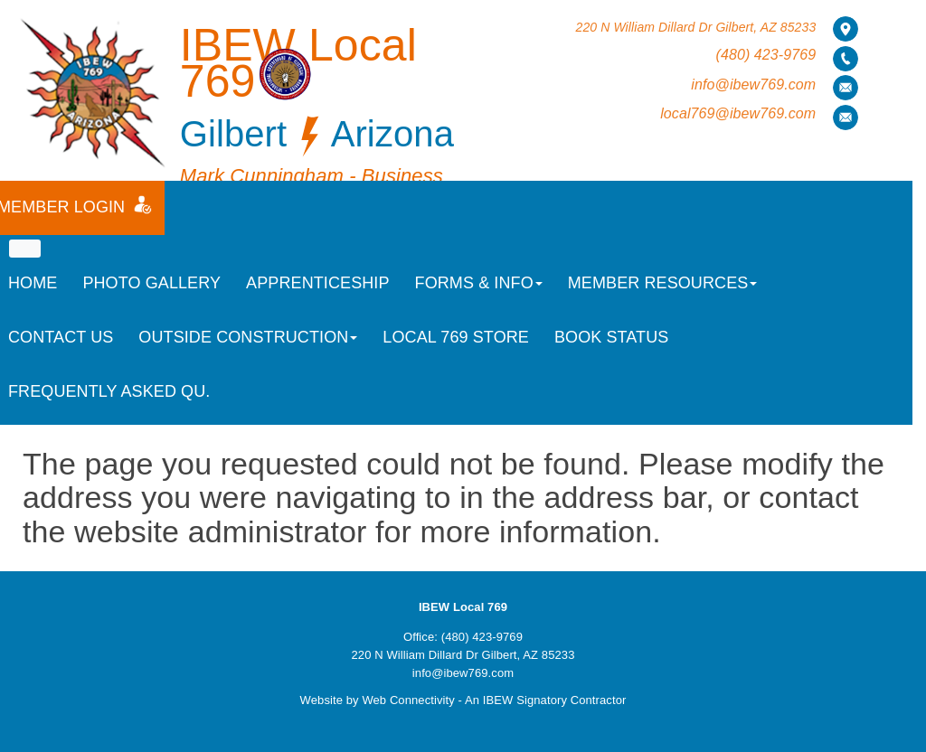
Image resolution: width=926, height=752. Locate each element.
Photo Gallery (151, 283)
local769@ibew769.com (738, 113)
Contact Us (60, 337)
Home (32, 283)
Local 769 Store (456, 337)
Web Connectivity (408, 700)
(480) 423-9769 (765, 54)
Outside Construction (247, 337)
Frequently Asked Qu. (109, 391)
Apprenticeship (317, 283)
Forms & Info (479, 283)
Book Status (611, 337)
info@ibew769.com (753, 84)
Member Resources (663, 283)
